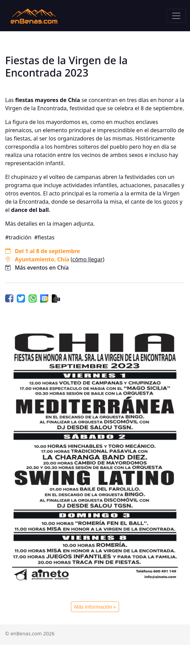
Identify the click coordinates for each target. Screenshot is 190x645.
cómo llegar (87, 259)
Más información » (95, 606)
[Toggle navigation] (176, 16)
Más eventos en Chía (42, 267)
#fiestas (44, 237)
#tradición (18, 237)
